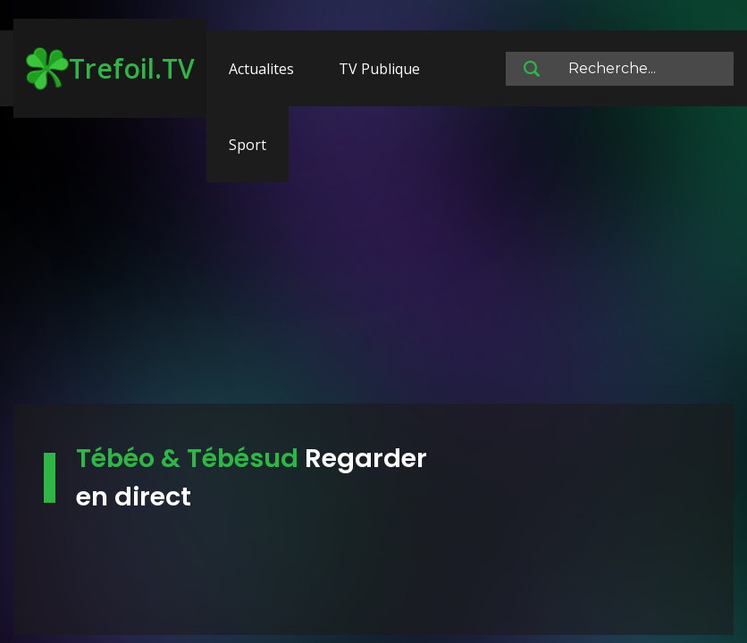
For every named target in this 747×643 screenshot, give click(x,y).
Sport (247, 144)
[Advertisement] (373, 263)
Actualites (261, 69)
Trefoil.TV (110, 68)
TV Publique (379, 69)
